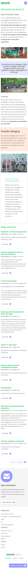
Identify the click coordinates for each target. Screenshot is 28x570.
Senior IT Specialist (9, 345)
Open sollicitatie (8, 502)
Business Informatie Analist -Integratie (13, 407)
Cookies (15, 558)
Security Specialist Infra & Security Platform (12, 253)
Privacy (21, 558)
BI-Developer (6, 388)
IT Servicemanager (9, 281)
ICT (2, 522)
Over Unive (4, 533)
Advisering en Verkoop (7, 514)
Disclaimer (8, 558)
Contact (3, 547)
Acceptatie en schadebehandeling (11, 516)
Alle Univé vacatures (18, 462)
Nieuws (3, 545)
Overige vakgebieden (7, 525)
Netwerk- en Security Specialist (14, 232)
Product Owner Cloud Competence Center (10, 366)
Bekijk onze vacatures (18, 565)
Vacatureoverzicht (6, 531)
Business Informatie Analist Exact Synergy (12, 313)
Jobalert (3, 539)
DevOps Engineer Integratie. (12, 441)
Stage (2, 519)
